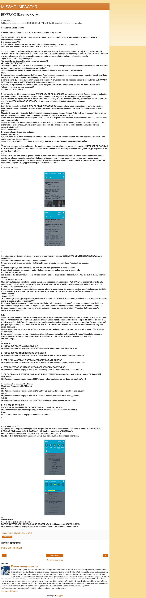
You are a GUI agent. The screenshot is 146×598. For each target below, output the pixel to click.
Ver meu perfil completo (9, 591)
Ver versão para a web (55, 560)
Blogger (60, 596)
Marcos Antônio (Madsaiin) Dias (25, 566)
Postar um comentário (11, 548)
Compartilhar (7, 537)
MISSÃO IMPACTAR (19, 7)
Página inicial (55, 555)
